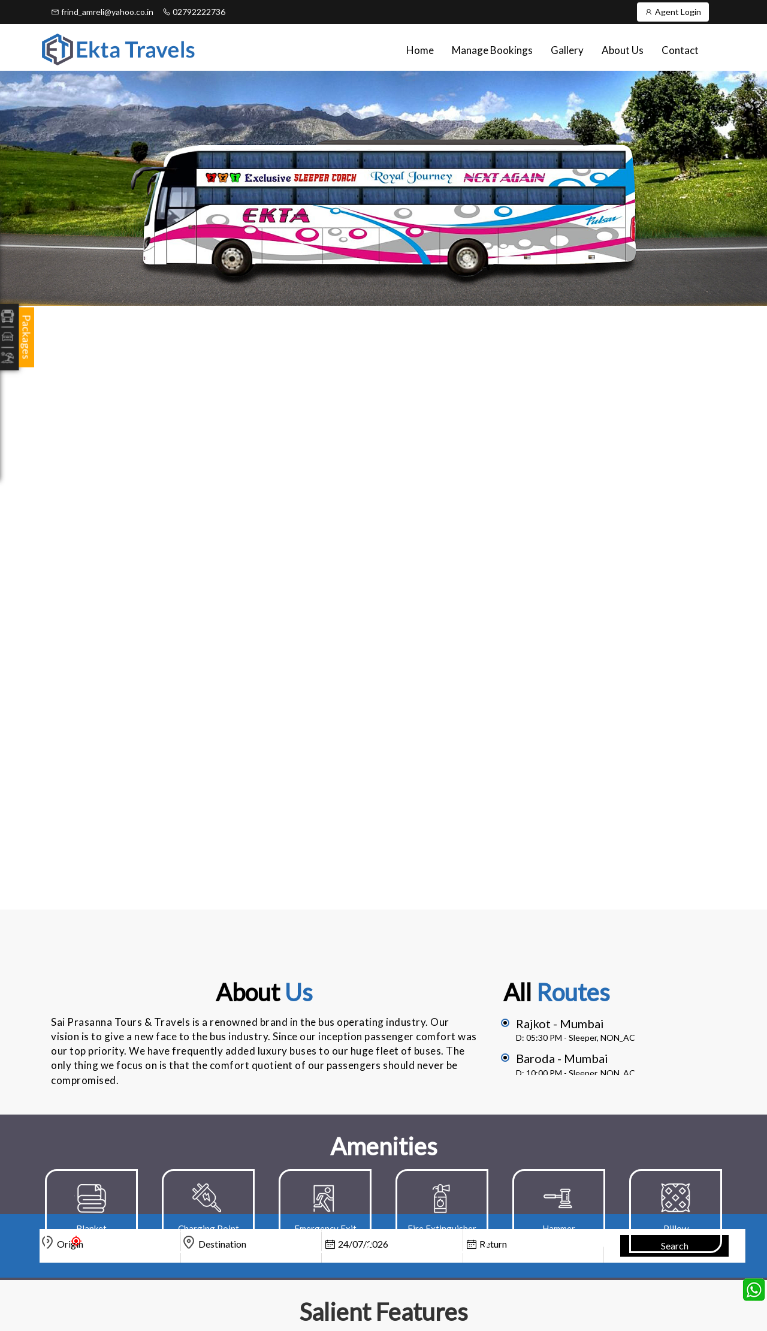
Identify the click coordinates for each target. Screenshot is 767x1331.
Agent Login (673, 12)
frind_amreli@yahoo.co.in (102, 12)
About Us (623, 50)
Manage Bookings (492, 50)
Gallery (567, 50)
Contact (680, 50)
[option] (91, 1211)
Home (420, 50)
